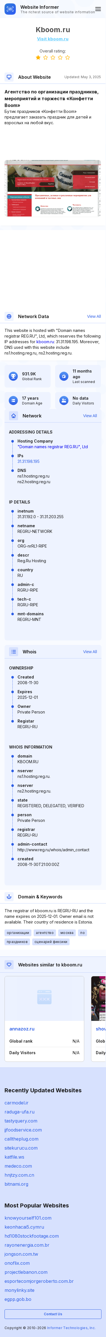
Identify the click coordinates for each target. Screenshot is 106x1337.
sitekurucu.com (21, 1148)
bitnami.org (16, 1184)
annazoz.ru (21, 1029)
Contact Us (53, 1314)
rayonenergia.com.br (27, 1245)
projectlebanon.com (26, 1272)
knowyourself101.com (28, 1218)
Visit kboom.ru (52, 38)
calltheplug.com (21, 1139)
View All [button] (94, 316)
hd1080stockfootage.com (32, 1236)
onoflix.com (17, 1263)
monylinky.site (19, 1290)
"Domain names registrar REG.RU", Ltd (53, 446)
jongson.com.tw (21, 1254)
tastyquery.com (21, 1121)
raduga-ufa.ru (19, 1112)
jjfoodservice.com (23, 1130)
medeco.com (18, 1166)
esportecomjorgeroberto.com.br (39, 1281)
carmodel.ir (17, 1103)
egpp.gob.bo (18, 1299)
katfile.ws (14, 1157)
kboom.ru (45, 341)
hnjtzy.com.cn (19, 1175)
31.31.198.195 (29, 461)
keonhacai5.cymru (24, 1227)
